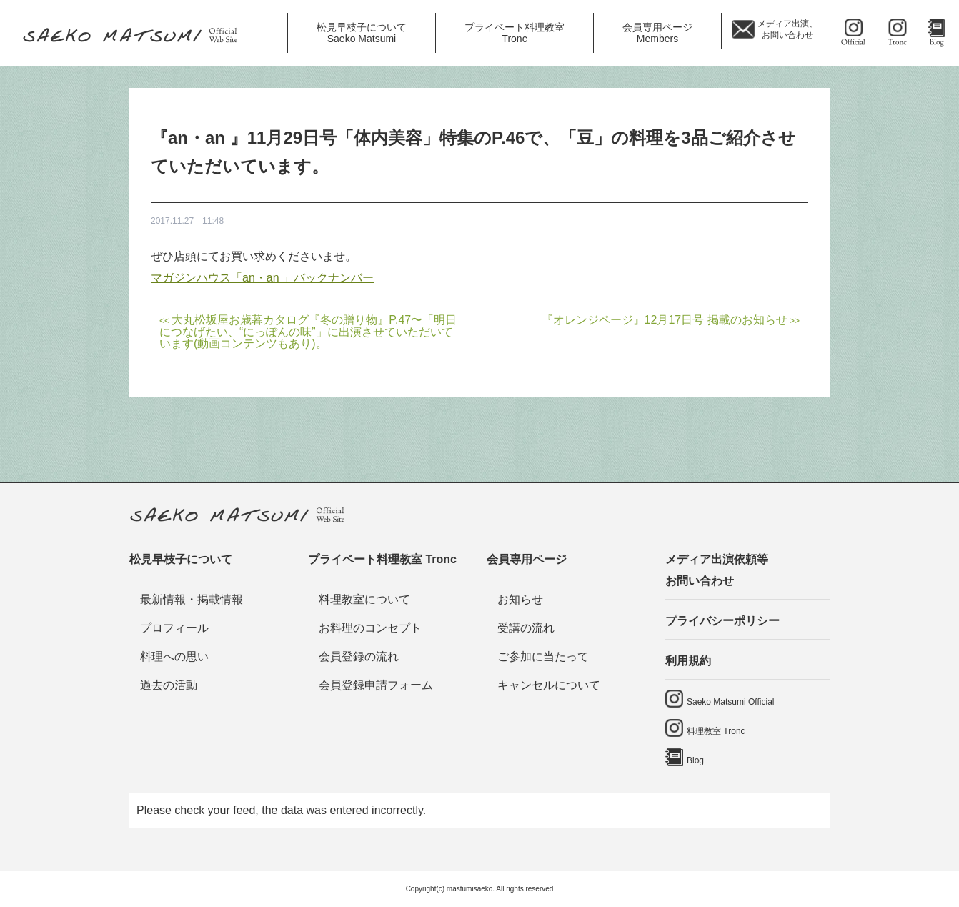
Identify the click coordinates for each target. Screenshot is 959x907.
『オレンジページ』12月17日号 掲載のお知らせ (664, 320)
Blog (936, 33)
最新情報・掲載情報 (191, 599)
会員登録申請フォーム (376, 685)
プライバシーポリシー (722, 621)
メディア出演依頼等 (747, 572)
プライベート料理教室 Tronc (382, 559)
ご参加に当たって (543, 656)
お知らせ (520, 599)
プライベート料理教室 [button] (514, 32)
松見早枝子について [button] (362, 32)
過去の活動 (168, 685)
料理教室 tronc (898, 33)
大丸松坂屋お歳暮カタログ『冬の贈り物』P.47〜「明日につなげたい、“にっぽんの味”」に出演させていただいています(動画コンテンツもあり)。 (308, 332)
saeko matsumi (854, 33)
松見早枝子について (180, 559)
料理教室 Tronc (716, 731)
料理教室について (364, 599)
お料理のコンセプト (370, 628)
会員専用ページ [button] (657, 32)
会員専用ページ (527, 559)
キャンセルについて (548, 685)
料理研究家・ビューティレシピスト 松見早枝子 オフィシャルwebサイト (135, 36)
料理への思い (174, 656)
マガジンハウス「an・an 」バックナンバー (262, 278)
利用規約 (688, 661)
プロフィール (174, 628)
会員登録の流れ (359, 656)
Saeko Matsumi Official (731, 702)
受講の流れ (526, 628)
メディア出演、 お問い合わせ (787, 29)
